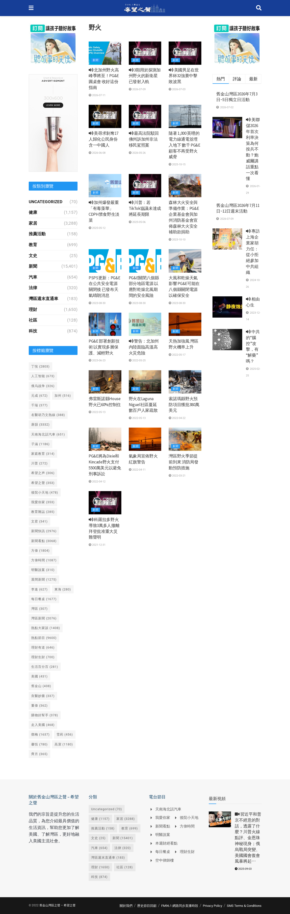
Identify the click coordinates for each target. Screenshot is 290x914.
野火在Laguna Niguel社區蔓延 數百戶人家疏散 (143, 404)
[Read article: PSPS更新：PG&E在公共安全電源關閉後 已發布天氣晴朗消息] (105, 260)
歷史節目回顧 (147, 906)
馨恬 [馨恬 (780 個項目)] (39, 744)
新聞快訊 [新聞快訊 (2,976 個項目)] (44, 531)
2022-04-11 (137, 469)
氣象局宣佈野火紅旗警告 (143, 459)
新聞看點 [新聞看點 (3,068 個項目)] (44, 541)
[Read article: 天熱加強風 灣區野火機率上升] (185, 324)
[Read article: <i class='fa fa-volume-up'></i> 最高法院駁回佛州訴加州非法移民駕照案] (145, 116)
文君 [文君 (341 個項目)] (39, 521)
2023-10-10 (177, 239)
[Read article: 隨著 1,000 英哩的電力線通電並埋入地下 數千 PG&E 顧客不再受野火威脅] (185, 116)
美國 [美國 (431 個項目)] (39, 676)
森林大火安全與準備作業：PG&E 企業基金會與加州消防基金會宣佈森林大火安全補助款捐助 (184, 217)
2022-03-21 (177, 475)
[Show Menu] (31, 8)
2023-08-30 (97, 303)
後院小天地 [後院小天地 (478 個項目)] (44, 492)
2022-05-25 (137, 360)
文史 (33, 255)
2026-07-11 (97, 95)
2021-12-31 (97, 544)
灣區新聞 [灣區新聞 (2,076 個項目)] (44, 618)
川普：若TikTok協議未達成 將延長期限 (145, 208)
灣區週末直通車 (43, 298)
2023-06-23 (97, 360)
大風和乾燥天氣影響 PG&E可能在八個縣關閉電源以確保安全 (184, 286)
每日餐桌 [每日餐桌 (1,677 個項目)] (44, 599)
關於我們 (126, 906)
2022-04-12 (97, 481)
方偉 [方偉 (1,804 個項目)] (40, 550)
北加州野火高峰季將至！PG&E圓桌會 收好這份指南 (104, 78)
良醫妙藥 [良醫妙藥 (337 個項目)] (43, 696)
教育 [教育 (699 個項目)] (129, 828)
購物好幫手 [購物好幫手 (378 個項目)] (44, 715)
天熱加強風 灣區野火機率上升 (183, 344)
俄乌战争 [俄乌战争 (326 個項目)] (43, 386)
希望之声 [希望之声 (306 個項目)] (43, 473)
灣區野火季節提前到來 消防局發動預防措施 (183, 462)
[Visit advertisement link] (53, 43)
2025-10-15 (177, 164)
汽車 (33, 277)
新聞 (96, 60)
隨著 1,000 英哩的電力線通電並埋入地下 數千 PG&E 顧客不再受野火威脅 (184, 145)
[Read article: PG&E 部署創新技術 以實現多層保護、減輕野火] (105, 324)
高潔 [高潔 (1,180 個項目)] (63, 744)
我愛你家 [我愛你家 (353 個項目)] (43, 502)
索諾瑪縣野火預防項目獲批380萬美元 (184, 404)
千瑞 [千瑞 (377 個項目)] (39, 405)
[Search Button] (259, 8)
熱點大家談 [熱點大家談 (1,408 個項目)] (45, 628)
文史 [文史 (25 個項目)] (98, 838)
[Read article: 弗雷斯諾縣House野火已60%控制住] (105, 381)
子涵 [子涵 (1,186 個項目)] (40, 444)
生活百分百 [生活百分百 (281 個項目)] (44, 667)
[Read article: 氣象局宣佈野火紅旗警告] (145, 439)
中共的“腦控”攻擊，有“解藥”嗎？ (253, 346)
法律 (33, 287)
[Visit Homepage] (145, 8)
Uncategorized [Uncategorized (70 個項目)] (106, 809)
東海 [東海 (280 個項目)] (62, 589)
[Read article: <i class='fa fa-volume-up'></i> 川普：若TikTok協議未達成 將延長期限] (145, 185)
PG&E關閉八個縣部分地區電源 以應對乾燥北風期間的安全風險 (144, 286)
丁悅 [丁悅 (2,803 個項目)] (40, 366)
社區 (33, 320)
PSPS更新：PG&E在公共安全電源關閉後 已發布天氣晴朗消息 (104, 286)
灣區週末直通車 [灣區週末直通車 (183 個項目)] (108, 857)
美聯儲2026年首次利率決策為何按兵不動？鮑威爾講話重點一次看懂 (253, 149)
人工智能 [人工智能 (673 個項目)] (43, 376)
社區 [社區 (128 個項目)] (124, 867)
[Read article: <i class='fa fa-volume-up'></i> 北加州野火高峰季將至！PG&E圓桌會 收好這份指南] (105, 53)
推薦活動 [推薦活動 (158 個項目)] (103, 828)
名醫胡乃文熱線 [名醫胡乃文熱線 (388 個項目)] (48, 415)
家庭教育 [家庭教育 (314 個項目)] (43, 454)
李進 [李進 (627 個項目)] (39, 589)
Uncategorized (45, 201)
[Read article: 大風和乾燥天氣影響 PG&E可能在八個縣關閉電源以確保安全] (185, 260)
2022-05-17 (177, 354)
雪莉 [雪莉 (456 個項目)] (64, 734)
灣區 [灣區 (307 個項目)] (39, 608)
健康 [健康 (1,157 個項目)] (100, 819)
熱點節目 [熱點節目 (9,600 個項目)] (44, 638)
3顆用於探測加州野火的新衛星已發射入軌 (145, 76)
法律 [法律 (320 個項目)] (122, 848)
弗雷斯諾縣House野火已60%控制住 (105, 401)
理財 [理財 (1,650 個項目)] (100, 867)
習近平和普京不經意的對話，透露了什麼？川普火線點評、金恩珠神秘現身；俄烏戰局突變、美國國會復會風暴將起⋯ (248, 837)
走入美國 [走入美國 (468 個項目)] (43, 725)
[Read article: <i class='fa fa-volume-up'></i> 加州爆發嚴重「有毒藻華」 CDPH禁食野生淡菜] (105, 185)
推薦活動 (37, 233)
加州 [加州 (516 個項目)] (62, 395)
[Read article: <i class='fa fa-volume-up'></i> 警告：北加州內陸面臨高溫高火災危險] (145, 324)
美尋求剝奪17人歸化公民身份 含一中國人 (103, 139)
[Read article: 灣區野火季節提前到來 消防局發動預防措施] (185, 439)
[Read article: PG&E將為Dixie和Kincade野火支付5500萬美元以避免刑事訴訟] (105, 439)
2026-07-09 (137, 89)
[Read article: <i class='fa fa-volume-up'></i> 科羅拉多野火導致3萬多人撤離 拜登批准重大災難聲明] (105, 502)
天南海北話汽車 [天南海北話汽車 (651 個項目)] (48, 434)
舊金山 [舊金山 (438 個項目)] (41, 686)
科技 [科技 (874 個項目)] (99, 877)
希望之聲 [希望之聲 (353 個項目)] (43, 483)
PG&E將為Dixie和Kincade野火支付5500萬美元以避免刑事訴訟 (105, 464)
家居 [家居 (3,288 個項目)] (125, 819)
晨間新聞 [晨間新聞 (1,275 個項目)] (44, 579)
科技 (33, 330)
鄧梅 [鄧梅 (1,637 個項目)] (40, 734)
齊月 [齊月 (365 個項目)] (39, 754)
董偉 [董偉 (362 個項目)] (39, 705)
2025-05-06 (137, 222)
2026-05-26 (137, 152)
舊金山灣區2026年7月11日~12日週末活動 (238, 208)
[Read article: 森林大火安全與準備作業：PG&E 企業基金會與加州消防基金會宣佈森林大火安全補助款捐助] (185, 185)
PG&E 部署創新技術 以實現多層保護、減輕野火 (104, 347)
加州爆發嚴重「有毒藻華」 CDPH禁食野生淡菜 (104, 211)
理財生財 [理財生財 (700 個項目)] (43, 657)
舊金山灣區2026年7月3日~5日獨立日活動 (237, 97)
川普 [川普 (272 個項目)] (39, 463)
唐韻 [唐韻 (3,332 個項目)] (40, 424)
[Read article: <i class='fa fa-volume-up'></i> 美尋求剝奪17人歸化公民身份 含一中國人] (105, 116)
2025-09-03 (243, 868)
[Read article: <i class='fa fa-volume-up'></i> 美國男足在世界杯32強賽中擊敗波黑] (185, 53)
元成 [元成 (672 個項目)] (39, 395)
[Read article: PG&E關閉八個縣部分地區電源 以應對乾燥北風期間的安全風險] (145, 260)
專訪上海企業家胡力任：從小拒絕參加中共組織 (253, 251)
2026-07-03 (177, 89)
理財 (33, 309)
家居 (33, 223)
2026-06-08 (97, 152)
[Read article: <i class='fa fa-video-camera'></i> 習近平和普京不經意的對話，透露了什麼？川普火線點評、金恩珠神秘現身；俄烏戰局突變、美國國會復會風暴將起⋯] (220, 819)
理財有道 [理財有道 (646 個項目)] (43, 647)
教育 (33, 244)
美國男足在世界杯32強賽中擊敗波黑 (184, 76)
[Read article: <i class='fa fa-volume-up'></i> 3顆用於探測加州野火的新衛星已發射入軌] (145, 53)
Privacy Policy (212, 906)
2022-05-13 (97, 412)
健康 (33, 212)
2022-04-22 (177, 418)
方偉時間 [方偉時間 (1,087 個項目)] (44, 560)
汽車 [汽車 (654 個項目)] (99, 848)
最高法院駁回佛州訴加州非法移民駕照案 (144, 139)
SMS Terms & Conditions (244, 906)
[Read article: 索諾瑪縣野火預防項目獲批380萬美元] (185, 381)
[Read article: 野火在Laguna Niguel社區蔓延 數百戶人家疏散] (145, 381)
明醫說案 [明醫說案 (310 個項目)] (43, 570)
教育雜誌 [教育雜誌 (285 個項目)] (43, 512)
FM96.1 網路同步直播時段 (179, 906)
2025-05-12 (97, 228)
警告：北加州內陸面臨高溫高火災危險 (144, 347)
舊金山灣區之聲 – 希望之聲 (57, 905)
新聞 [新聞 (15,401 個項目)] (122, 838)
